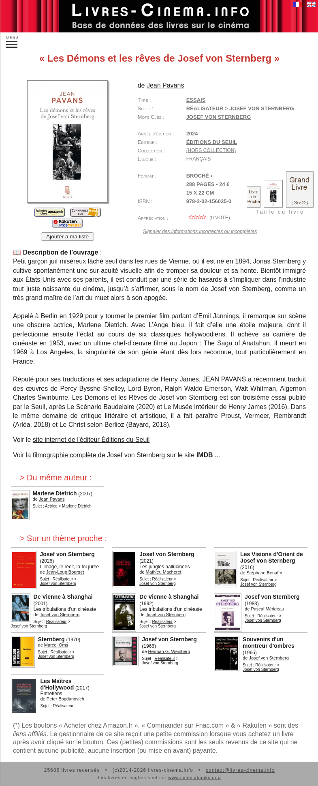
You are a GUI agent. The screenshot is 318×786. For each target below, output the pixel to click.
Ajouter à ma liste (67, 236)
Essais (196, 100)
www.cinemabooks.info (194, 777)
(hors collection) (211, 150)
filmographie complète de (69, 455)
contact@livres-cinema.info (240, 770)
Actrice (51, 506)
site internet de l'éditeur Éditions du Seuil (91, 439)
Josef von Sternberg (218, 117)
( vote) (208, 218)
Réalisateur (204, 108)
